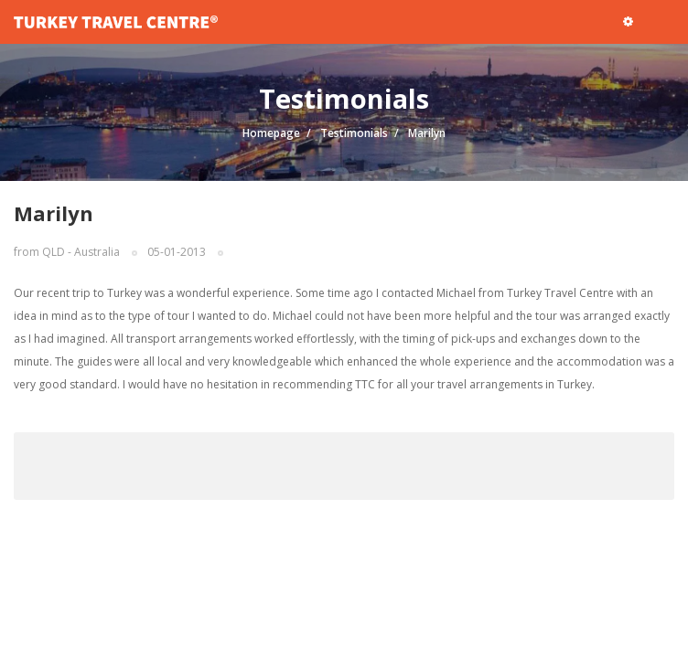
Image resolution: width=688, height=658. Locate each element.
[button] (628, 21)
